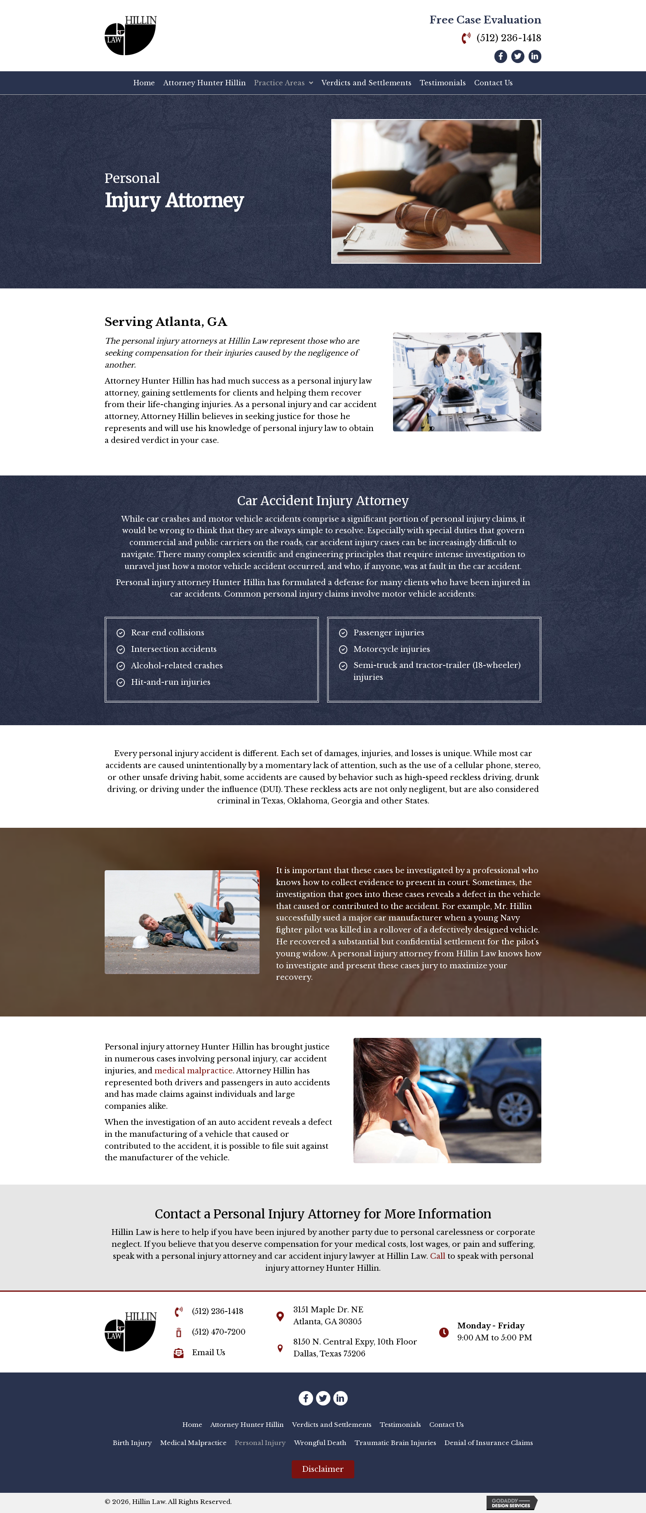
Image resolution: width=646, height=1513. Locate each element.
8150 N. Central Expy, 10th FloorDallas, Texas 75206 (355, 1347)
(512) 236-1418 (509, 38)
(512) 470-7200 (219, 1332)
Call (437, 1256)
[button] (323, 1469)
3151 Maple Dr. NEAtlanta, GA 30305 (328, 1315)
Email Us (208, 1352)
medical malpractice (193, 1070)
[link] (192, 1425)
